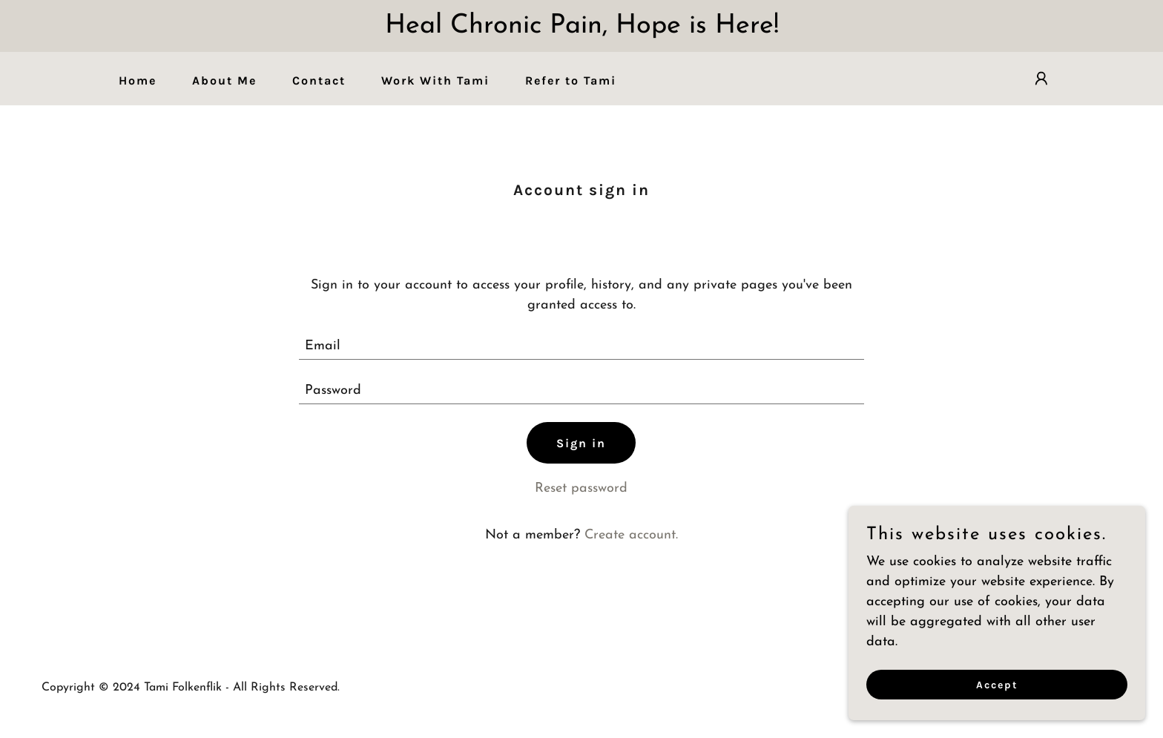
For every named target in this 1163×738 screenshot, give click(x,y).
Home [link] (138, 80)
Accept (997, 695)
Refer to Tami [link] (570, 80)
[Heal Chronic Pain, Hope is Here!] (581, 26)
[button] (1041, 78)
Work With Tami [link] (435, 80)
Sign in (581, 443)
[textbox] (582, 346)
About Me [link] (224, 80)
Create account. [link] (631, 535)
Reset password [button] (581, 488)
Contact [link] (319, 80)
